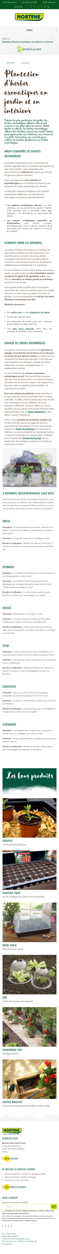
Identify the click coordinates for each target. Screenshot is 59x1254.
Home (4, 39)
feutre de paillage (25, 429)
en (48, 7)
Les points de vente (29, 2)
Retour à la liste (31, 49)
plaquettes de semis (39, 312)
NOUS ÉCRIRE (11, 1158)
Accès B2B (18, 7)
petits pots (16, 312)
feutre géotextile (36, 411)
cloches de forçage (31, 438)
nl (45, 7)
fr (41, 7)
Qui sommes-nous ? (10, 2)
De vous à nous (9, 1234)
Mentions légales (10, 1236)
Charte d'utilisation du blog (15, 1239)
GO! (54, 1206)
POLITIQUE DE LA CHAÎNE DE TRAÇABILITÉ (19, 1241)
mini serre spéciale (23, 329)
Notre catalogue (49, 2)
